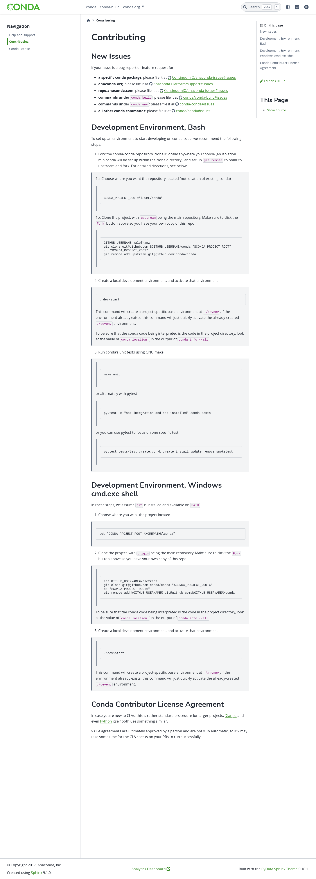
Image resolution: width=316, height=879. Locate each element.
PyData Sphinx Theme (279, 869)
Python (106, 721)
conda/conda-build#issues (205, 97)
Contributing (19, 41)
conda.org (131, 7)
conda (91, 7)
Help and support (22, 35)
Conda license (19, 49)
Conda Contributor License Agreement (279, 65)
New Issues (268, 31)
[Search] (261, 7)
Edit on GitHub (272, 81)
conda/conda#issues (197, 104)
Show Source (276, 110)
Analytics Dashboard (150, 869)
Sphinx (36, 872)
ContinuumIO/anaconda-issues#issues (204, 77)
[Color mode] (288, 7)
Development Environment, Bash (280, 41)
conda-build (110, 7)
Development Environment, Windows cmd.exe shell (280, 53)
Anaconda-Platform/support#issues (183, 84)
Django (231, 715)
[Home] (88, 20)
